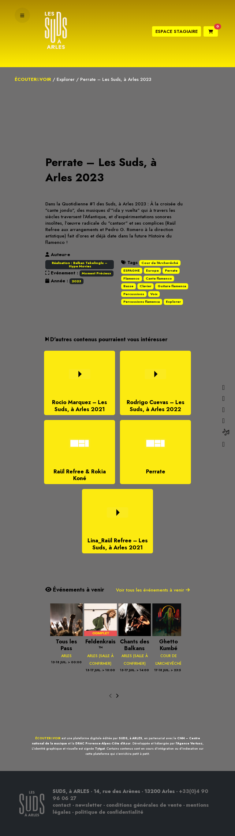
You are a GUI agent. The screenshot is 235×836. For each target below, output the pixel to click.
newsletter (88, 805)
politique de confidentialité (109, 812)
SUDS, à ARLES (130, 738)
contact (62, 805)
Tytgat (100, 748)
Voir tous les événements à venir (153, 590)
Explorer (66, 79)
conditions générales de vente (144, 805)
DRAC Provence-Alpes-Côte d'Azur (103, 743)
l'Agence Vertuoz (189, 743)
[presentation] (110, 696)
